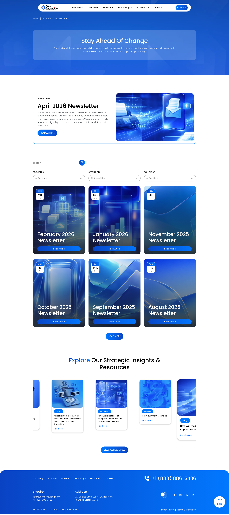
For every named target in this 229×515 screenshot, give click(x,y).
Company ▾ (78, 8)
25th (40, 195)
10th (40, 268)
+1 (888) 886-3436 (172, 478)
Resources (47, 18)
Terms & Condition (186, 510)
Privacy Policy (167, 510)
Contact (181, 8)
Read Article (47, 132)
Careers (159, 8)
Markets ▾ (109, 8)
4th (151, 268)
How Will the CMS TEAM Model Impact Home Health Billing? (112, 428)
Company (38, 478)
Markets (65, 478)
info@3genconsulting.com (46, 496)
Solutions (52, 478)
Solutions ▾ (94, 8)
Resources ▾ (144, 8)
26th (95, 195)
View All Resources (114, 449)
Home (36, 18)
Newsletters (61, 18)
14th (151, 195)
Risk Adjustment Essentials (55, 415)
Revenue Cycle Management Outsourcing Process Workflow (166, 417)
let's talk (217, 502)
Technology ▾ (126, 8)
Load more (114, 336)
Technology (80, 478)
